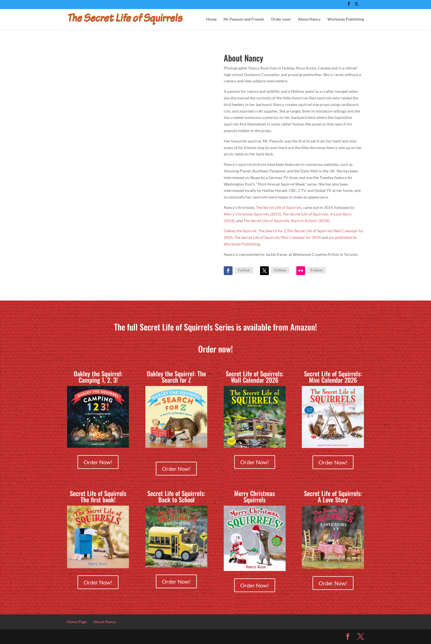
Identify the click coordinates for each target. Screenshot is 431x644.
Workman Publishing (345, 19)
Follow (244, 270)
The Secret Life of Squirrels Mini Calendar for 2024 (277, 237)
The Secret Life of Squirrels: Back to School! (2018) (286, 220)
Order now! (281, 19)
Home (211, 19)
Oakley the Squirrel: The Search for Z (255, 230)
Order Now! (98, 462)
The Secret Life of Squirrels (279, 207)
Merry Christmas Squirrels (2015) (252, 214)
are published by (343, 237)
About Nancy (309, 19)
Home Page (77, 621)
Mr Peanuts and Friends (243, 19)
